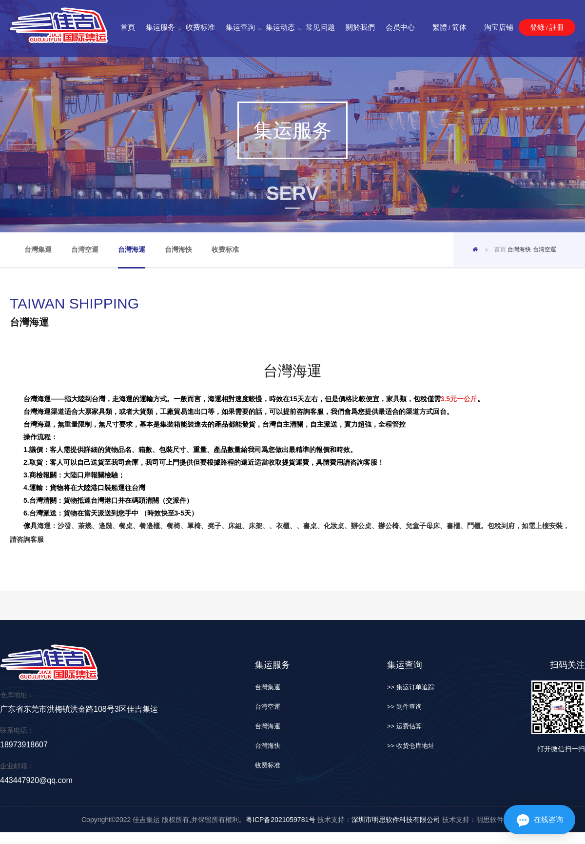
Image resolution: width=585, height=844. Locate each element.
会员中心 (400, 27)
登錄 (537, 27)
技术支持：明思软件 (472, 819)
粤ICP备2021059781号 (280, 819)
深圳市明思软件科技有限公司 (395, 819)
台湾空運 (84, 249)
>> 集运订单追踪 (410, 687)
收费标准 (200, 27)
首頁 (127, 27)
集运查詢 (240, 27)
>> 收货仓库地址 (410, 745)
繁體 (439, 27)
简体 (459, 27)
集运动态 (280, 27)
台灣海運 (131, 249)
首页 (500, 249)
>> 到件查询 (404, 706)
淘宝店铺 (498, 27)
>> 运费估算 (404, 726)
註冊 (556, 27)
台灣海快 (178, 249)
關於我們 (360, 27)
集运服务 (160, 27)
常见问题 (320, 27)
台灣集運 (38, 249)
